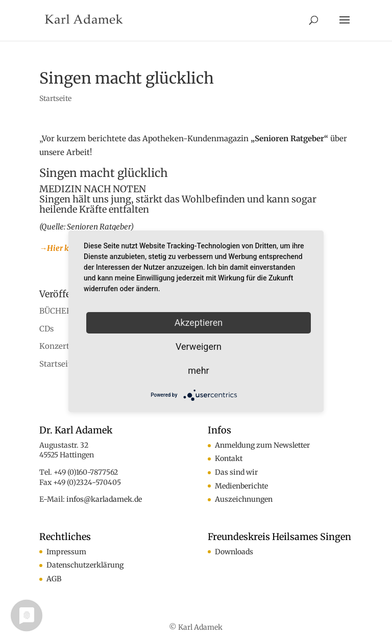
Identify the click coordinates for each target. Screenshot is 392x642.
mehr (198, 370)
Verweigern (199, 346)
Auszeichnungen (244, 499)
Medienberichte (241, 486)
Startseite (55, 98)
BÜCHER (55, 311)
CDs (46, 328)
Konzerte (56, 346)
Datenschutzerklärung (85, 565)
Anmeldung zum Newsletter (262, 445)
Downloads (234, 551)
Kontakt (228, 458)
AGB (53, 578)
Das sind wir (236, 472)
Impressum (66, 551)
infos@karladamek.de (104, 499)
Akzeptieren (199, 322)
